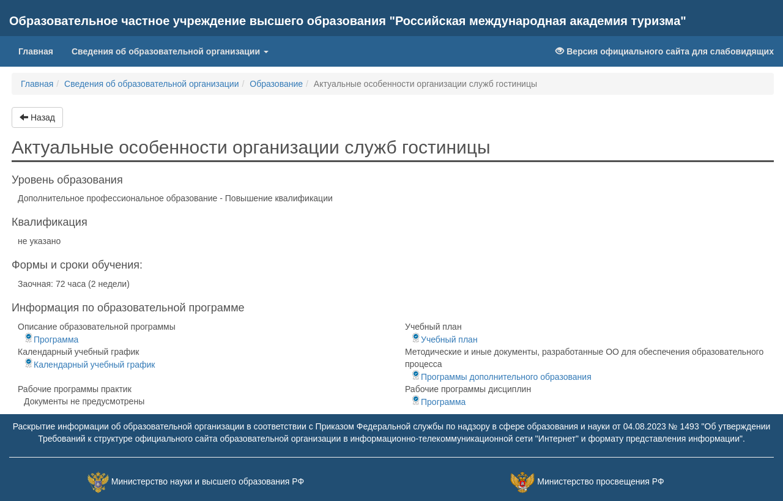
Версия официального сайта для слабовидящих (664, 51)
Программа (51, 339)
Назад (37, 117)
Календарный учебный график (89, 364)
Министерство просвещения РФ (600, 481)
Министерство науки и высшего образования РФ (207, 481)
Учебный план (444, 339)
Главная (40, 50)
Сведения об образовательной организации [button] (170, 51)
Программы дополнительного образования (501, 377)
